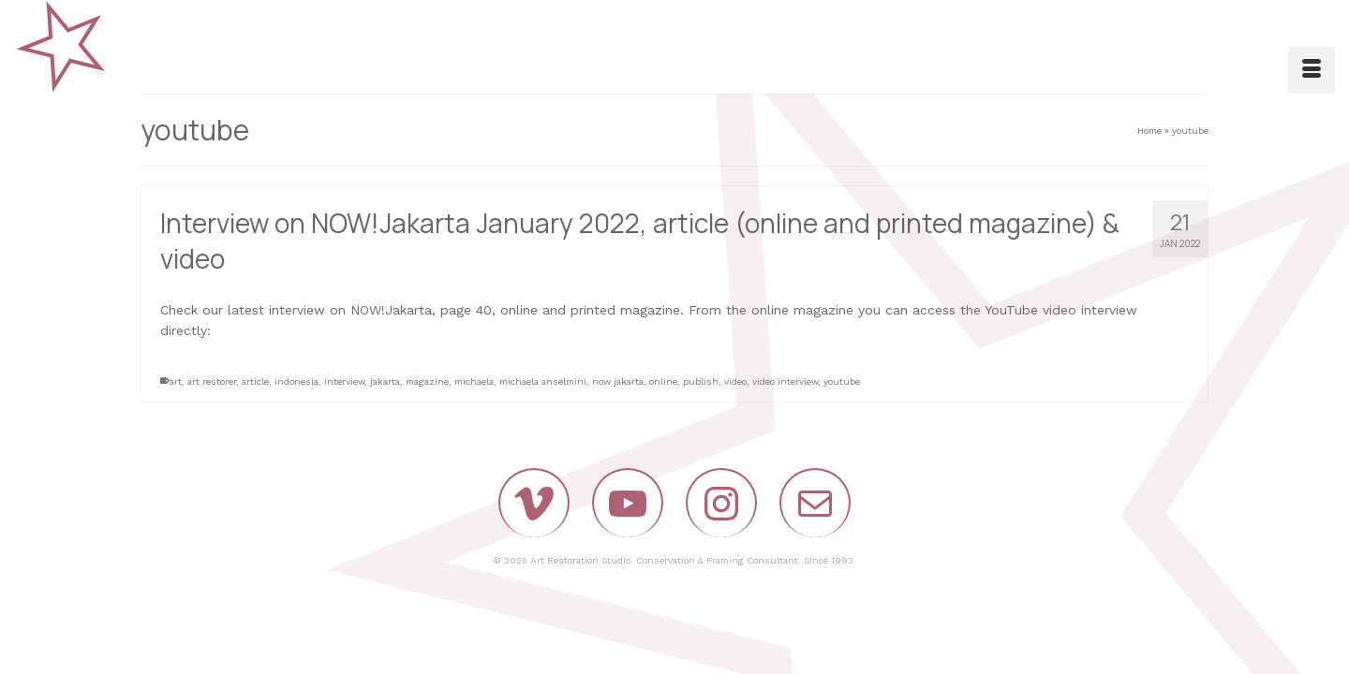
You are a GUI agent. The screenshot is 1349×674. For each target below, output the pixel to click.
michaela (474, 381)
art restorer (211, 381)
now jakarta (618, 381)
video (735, 381)
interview (344, 381)
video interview (785, 381)
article (255, 381)
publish (701, 381)
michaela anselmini (542, 381)
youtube (841, 381)
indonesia (296, 381)
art (176, 381)
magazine (427, 381)
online (663, 381)
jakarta (385, 381)
